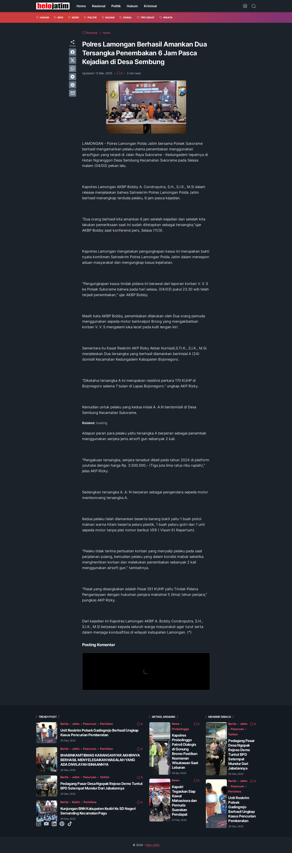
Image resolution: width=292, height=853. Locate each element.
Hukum (132, 6)
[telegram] (72, 76)
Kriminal (150, 6)
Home (81, 6)
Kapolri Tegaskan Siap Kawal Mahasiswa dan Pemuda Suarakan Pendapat (184, 800)
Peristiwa (106, 723)
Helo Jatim (152, 845)
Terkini (104, 777)
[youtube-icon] (46, 824)
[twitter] (72, 60)
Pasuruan (89, 723)
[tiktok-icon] (69, 824)
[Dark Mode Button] (245, 6)
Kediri (76, 802)
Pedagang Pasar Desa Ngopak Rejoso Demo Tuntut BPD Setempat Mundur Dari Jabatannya (241, 754)
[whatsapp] (72, 68)
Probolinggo (180, 729)
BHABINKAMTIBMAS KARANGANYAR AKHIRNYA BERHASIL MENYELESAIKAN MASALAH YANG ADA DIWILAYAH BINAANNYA (100, 760)
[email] (72, 93)
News (175, 723)
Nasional (98, 6)
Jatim (76, 723)
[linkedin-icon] (54, 824)
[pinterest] (72, 84)
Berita (64, 723)
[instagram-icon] (38, 824)
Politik (116, 6)
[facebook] (72, 52)
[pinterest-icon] (62, 824)
